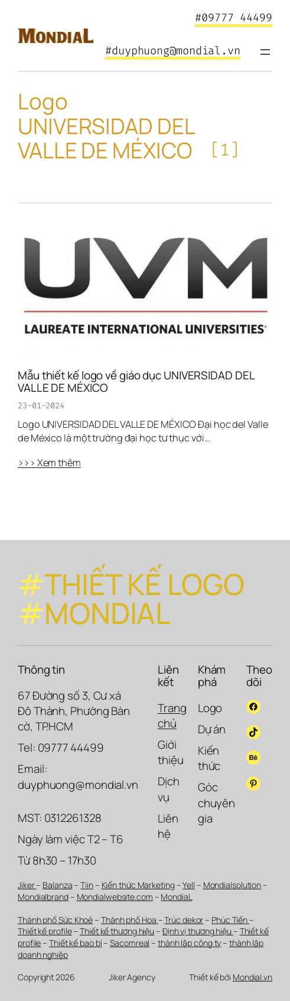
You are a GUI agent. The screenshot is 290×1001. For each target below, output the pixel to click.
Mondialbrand (43, 896)
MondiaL (176, 896)
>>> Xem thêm (49, 462)
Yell (189, 884)
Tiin (86, 884)
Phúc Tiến (230, 919)
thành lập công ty (189, 942)
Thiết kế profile (44, 931)
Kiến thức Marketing (138, 884)
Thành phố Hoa (129, 919)
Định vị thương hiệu (197, 931)
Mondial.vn (252, 977)
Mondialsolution (232, 884)
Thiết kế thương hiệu (117, 931)
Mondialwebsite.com (115, 896)
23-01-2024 (41, 405)
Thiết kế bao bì (75, 942)
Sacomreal (129, 942)
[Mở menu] (265, 52)
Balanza (57, 884)
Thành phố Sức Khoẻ (55, 919)
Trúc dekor (183, 919)
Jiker (27, 884)
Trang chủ (172, 715)
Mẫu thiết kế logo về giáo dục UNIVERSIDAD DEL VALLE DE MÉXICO (136, 381)
